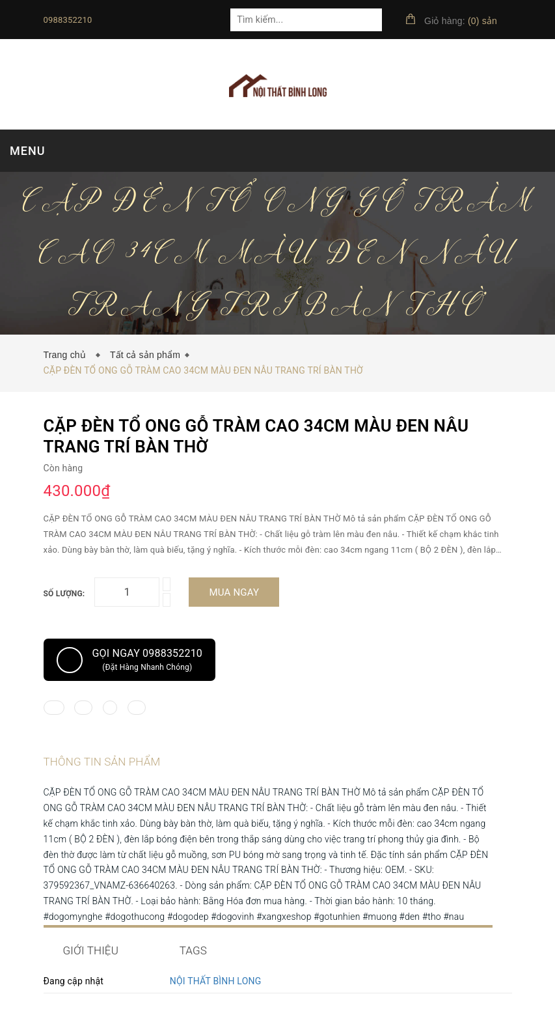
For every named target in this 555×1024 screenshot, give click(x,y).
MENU (27, 151)
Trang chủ (68, 355)
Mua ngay (234, 592)
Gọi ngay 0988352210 (130, 660)
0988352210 (68, 20)
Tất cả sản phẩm (145, 355)
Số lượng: (64, 593)
